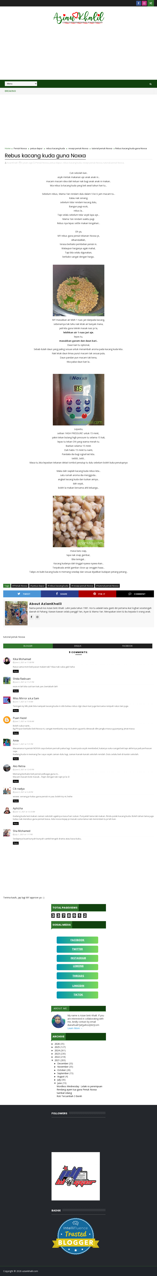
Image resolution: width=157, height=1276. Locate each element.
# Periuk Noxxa (19, 585)
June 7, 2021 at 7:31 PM (24, 744)
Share (61, 593)
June (59, 1083)
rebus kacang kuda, (72, 162)
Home (8, 148)
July (59, 1079)
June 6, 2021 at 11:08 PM (24, 662)
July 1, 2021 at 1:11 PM (24, 834)
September (63, 1073)
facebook (127, 646)
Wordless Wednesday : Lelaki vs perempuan (79, 1086)
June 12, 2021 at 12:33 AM (25, 811)
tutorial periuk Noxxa (102, 148)
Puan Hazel (20, 718)
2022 (57, 1056)
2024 (57, 1050)
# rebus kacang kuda (58, 585)
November (63, 1066)
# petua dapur (37, 585)
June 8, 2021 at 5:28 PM (24, 792)
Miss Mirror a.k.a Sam (26, 698)
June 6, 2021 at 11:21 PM (24, 682)
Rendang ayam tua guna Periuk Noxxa (77, 1089)
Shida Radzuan (22, 678)
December (63, 1063)
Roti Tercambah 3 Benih (69, 1096)
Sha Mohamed (21, 831)
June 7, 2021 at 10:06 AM (24, 721)
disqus (77, 646)
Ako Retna (19, 766)
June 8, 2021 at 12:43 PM (24, 769)
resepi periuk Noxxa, (93, 162)
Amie (16, 740)
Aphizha (18, 808)
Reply (16, 671)
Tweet (24, 593)
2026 (57, 1043)
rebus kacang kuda (55, 148)
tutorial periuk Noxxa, (113, 162)
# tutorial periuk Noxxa (107, 585)
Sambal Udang (64, 1092)
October (62, 1070)
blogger (28, 646)
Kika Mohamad (22, 659)
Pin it (99, 593)
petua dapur (36, 148)
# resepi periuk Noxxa (82, 585)
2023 (57, 1053)
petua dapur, (56, 162)
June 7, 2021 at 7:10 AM (24, 701)
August (61, 1076)
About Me (60, 1008)
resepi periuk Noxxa (78, 148)
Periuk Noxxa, (42, 162)
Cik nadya (18, 788)
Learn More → (75, 1028)
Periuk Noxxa (20, 148)
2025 (57, 1047)
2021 (57, 1060)
